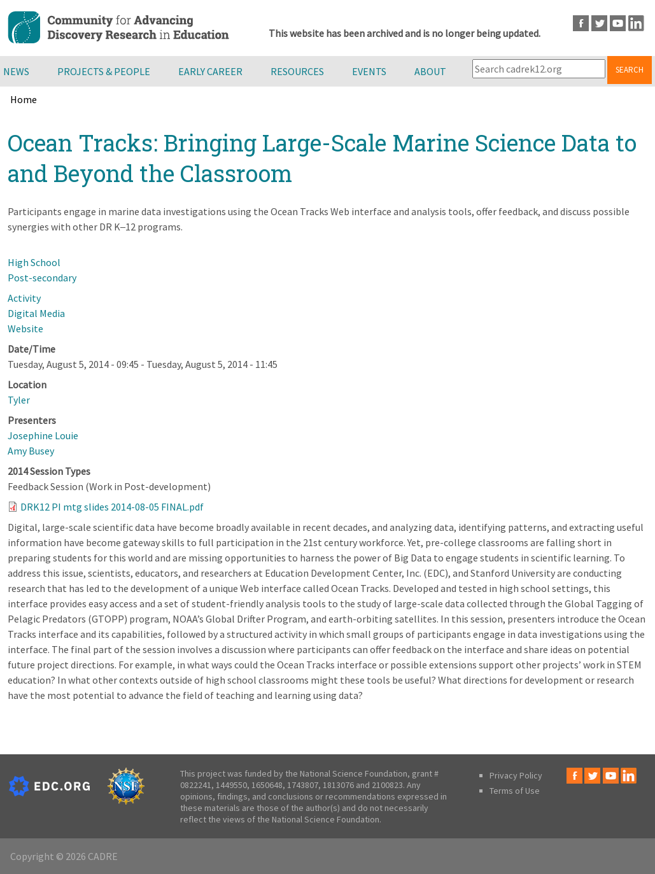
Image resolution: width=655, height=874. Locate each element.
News (16, 71)
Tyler (19, 399)
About (430, 71)
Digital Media (36, 313)
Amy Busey (31, 450)
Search (630, 69)
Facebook (581, 23)
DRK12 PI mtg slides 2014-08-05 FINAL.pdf (112, 506)
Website (25, 328)
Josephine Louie (43, 435)
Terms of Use (514, 790)
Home (23, 99)
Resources (297, 71)
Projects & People (103, 71)
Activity (24, 298)
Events (369, 71)
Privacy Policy (515, 775)
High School (34, 262)
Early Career (210, 71)
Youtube (618, 23)
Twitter (599, 23)
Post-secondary (42, 277)
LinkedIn (636, 23)
